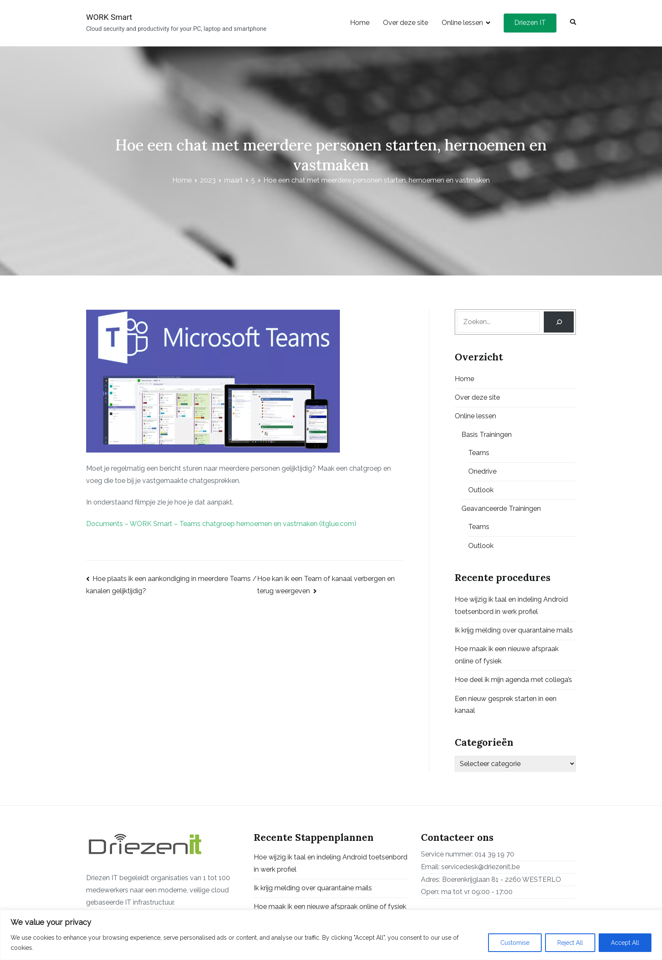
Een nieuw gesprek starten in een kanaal (505, 705)
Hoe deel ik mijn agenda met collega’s (513, 680)
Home (359, 23)
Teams (478, 453)
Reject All (570, 942)
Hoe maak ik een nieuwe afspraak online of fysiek (507, 655)
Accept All (625, 942)
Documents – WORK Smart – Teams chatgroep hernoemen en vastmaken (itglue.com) (221, 524)
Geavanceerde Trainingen (501, 509)
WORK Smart (109, 17)
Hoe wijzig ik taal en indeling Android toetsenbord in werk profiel (511, 605)
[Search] (559, 321)
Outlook (481, 490)
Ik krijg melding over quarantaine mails (514, 630)
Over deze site (405, 23)
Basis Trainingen (486, 435)
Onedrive (482, 471)
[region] (331, 935)
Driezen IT (530, 23)
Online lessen (462, 23)
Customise (514, 942)
